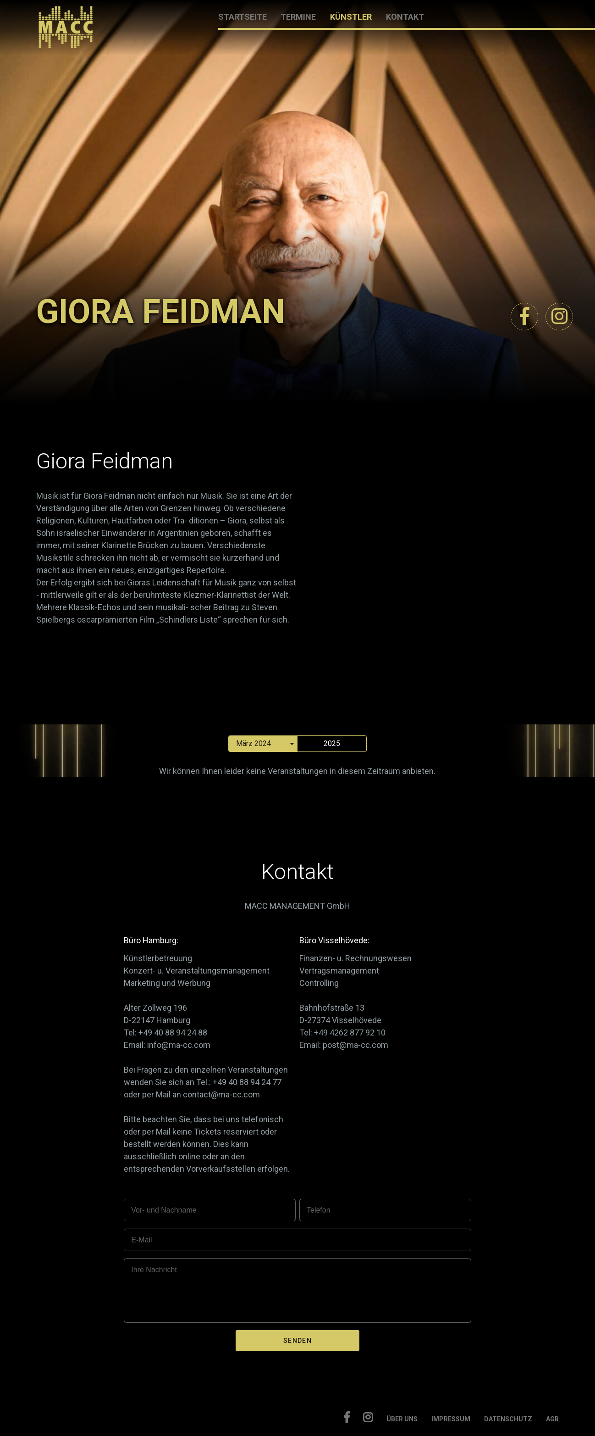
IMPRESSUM (450, 1419)
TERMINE (298, 17)
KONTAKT (405, 17)
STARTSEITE (242, 17)
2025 (332, 743)
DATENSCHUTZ (508, 1419)
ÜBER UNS (402, 1419)
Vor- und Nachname (163, 1210)
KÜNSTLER (351, 17)
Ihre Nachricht (154, 1270)
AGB (552, 1419)
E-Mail (141, 1240)
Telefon (319, 1210)
